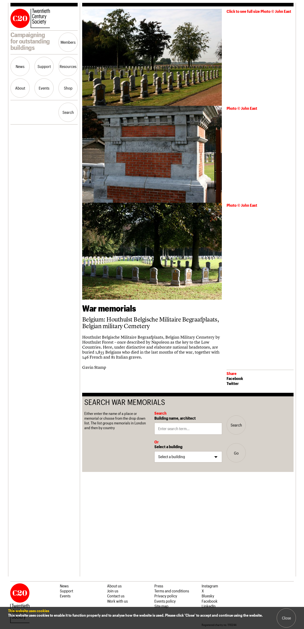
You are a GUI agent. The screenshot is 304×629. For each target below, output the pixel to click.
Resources (68, 66)
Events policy (165, 601)
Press (158, 585)
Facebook (235, 378)
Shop (68, 88)
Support (44, 66)
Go (236, 453)
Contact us (115, 595)
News (20, 66)
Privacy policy (165, 595)
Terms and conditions (171, 590)
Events (44, 88)
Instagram (210, 585)
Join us (112, 590)
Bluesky (208, 595)
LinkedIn (209, 606)
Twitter (233, 383)
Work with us (117, 601)
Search (68, 112)
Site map (161, 606)
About (20, 88)
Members (68, 42)
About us (114, 585)
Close (286, 617)
